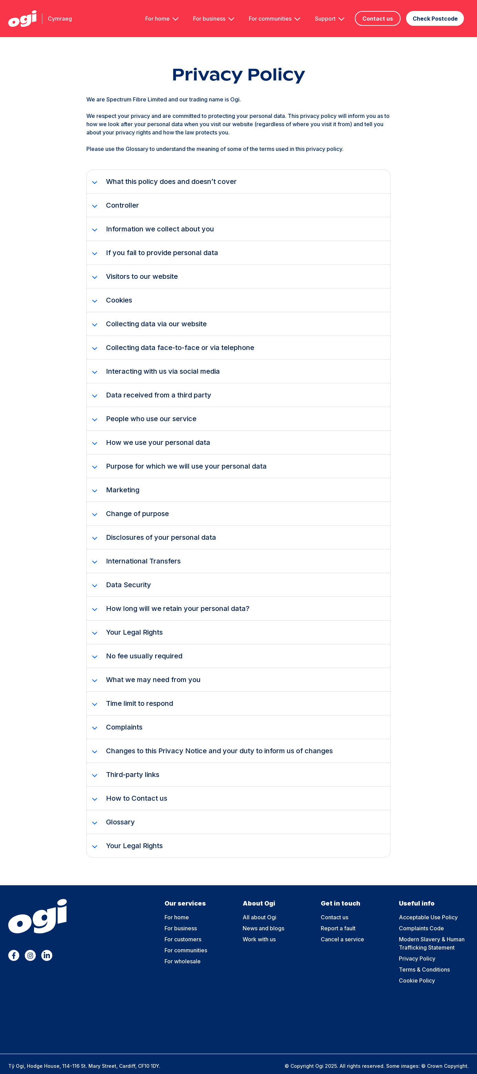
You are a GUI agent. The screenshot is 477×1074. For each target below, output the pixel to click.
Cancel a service (342, 930)
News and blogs (263, 919)
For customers (183, 930)
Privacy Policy (417, 949)
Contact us (380, 14)
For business (211, 13)
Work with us (259, 930)
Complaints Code (421, 919)
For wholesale (183, 952)
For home (160, 13)
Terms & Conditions (424, 960)
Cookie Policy (417, 971)
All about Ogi (259, 908)
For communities (272, 13)
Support (327, 13)
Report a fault (338, 919)
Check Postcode (438, 14)
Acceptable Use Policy (428, 908)
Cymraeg (60, 13)
